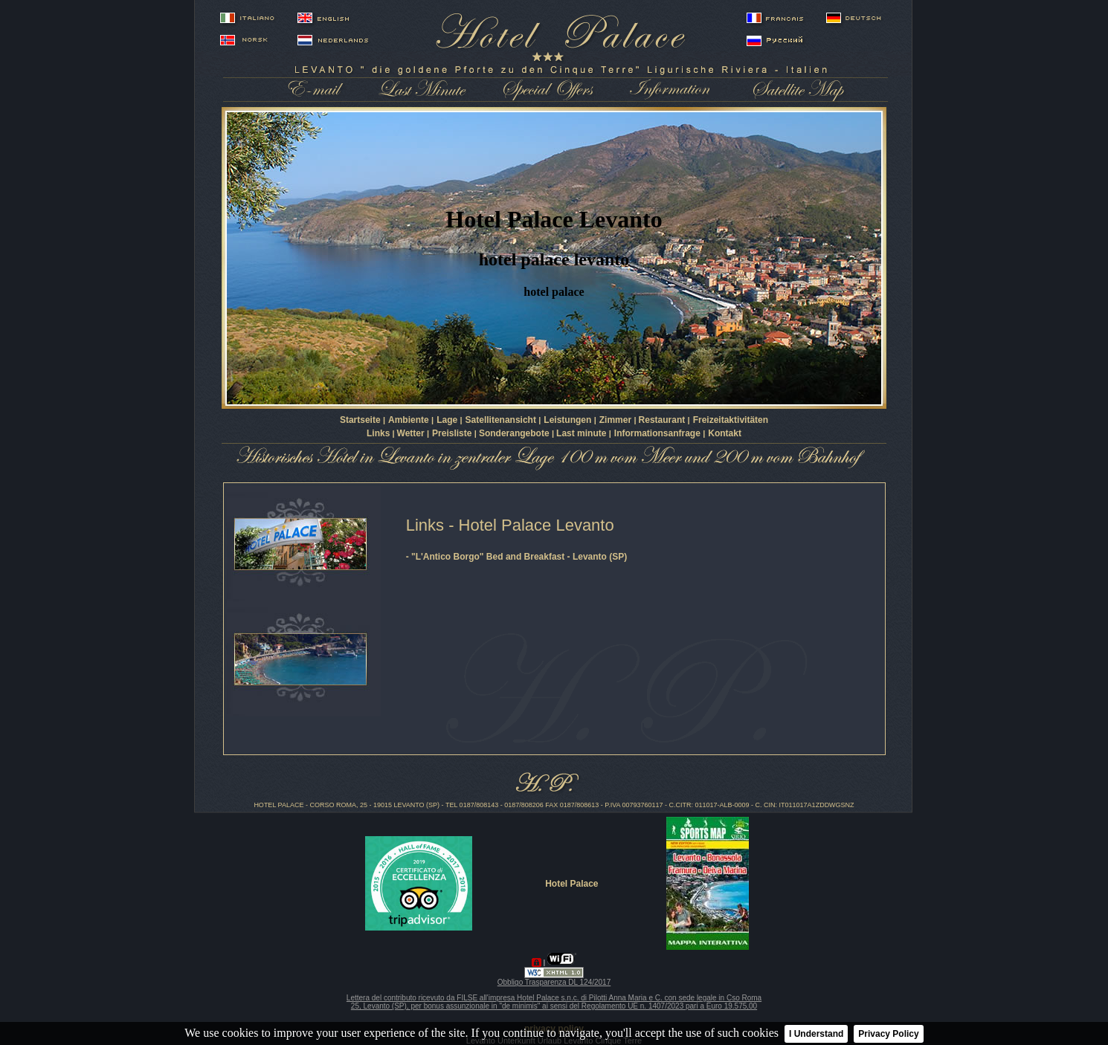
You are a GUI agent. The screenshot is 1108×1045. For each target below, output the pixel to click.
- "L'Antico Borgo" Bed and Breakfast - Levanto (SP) (517, 556)
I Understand (816, 1034)
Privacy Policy (888, 1034)
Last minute (582, 433)
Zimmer (616, 420)
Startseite (361, 420)
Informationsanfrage (658, 433)
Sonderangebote (515, 433)
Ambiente (409, 420)
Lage (448, 420)
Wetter (412, 433)
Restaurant (663, 420)
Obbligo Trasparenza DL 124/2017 (554, 982)
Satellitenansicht (502, 420)
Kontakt (724, 433)
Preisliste (453, 433)
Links (378, 433)
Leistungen (568, 420)
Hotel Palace (571, 884)
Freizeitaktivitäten (730, 420)
